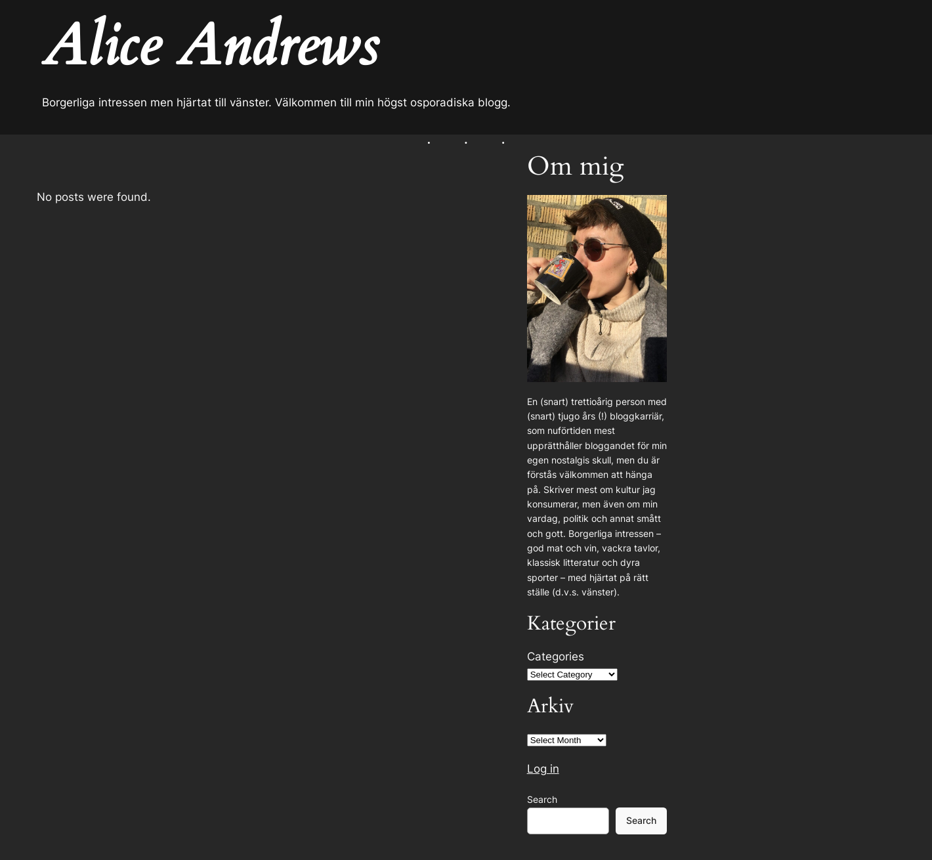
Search (542, 799)
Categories (555, 656)
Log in (543, 768)
